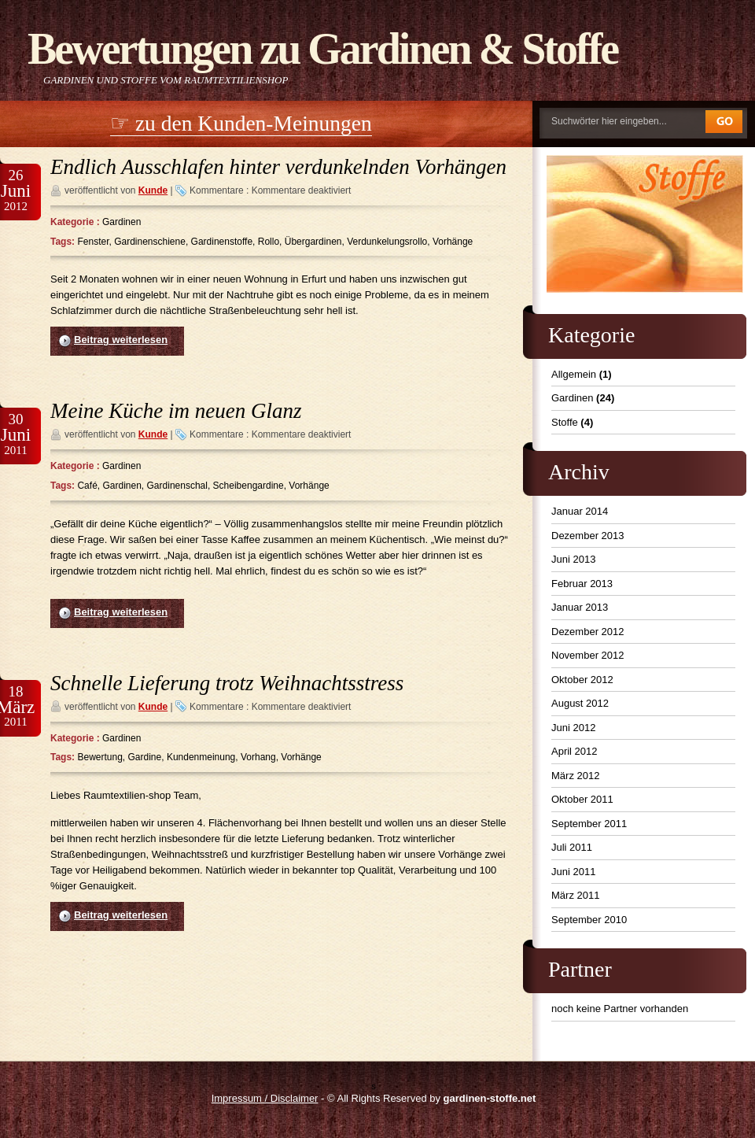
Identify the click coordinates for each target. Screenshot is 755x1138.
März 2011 (575, 895)
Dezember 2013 (587, 535)
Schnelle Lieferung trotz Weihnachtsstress (226, 683)
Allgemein (573, 374)
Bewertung (99, 757)
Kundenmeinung (201, 757)
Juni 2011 (573, 872)
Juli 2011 (571, 847)
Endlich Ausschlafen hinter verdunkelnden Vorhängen (278, 167)
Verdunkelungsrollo (387, 241)
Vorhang (258, 757)
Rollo (268, 241)
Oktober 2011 (582, 799)
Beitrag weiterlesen (121, 339)
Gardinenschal (177, 485)
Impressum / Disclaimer (265, 1098)
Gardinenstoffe (222, 241)
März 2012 (575, 775)
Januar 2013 (579, 607)
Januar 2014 (579, 511)
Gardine (145, 757)
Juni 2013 (573, 559)
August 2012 (580, 703)
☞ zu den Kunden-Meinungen (241, 123)
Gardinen (121, 221)
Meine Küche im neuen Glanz (175, 411)
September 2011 (589, 823)
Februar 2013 (582, 583)
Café (87, 485)
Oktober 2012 (582, 679)
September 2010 (589, 920)
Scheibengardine (248, 485)
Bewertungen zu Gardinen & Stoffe (322, 48)
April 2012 (574, 751)
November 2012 (587, 655)
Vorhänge (453, 241)
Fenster (93, 241)
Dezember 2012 (587, 631)
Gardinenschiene (150, 241)
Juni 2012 (573, 727)
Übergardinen (313, 241)
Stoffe (564, 422)
